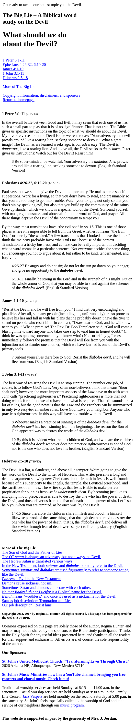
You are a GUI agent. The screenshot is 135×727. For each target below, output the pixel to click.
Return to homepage (18, 100)
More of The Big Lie (19, 86)
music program (72, 705)
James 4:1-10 (13, 69)
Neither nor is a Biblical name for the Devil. (52, 592)
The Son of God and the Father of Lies (32, 552)
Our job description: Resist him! (27, 605)
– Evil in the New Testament (31, 579)
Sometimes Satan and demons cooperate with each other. (46, 587)
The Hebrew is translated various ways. (37, 561)
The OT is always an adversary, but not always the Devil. (51, 557)
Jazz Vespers (32, 696)
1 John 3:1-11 (13, 73)
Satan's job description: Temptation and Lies (36, 601)
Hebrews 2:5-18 (15, 78)
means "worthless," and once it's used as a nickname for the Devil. (59, 596)
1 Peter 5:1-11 (14, 60)
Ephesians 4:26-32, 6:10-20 (24, 64)
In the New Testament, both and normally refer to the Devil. (62, 565)
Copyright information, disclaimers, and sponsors (41, 95)
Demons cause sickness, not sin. (27, 583)
